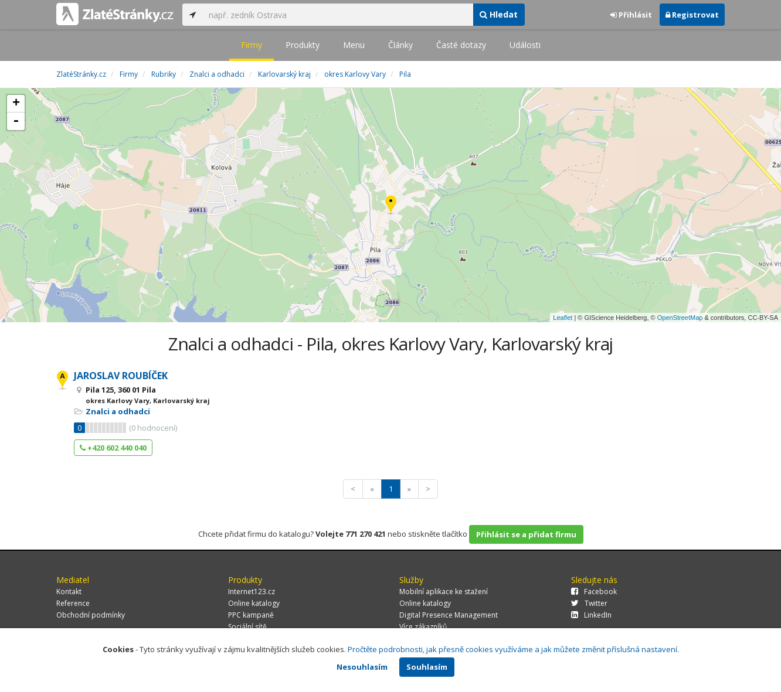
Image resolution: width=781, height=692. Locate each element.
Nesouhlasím (362, 667)
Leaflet (562, 317)
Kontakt (69, 591)
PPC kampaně (251, 615)
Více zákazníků (423, 627)
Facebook (594, 591)
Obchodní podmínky (90, 615)
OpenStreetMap (680, 317)
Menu (354, 44)
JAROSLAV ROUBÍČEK (121, 375)
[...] (337, 15)
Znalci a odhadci (118, 411)
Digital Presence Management (448, 615)
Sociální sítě (247, 627)
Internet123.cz (251, 591)
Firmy (251, 44)
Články (400, 44)
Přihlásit (631, 14)
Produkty (303, 44)
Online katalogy (254, 603)
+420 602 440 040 (113, 447)
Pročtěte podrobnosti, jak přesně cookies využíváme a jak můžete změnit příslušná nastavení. (513, 649)
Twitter (589, 603)
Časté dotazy (461, 44)
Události (525, 44)
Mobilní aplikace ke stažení (443, 591)
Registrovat (692, 14)
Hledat (499, 14)
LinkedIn (591, 615)
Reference (73, 603)
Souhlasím (426, 667)
